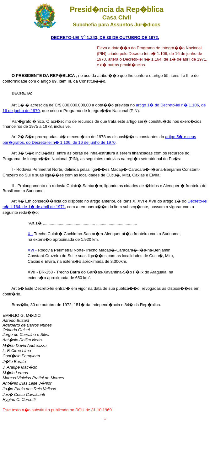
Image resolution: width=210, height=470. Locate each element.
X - (30, 233)
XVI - (32, 250)
